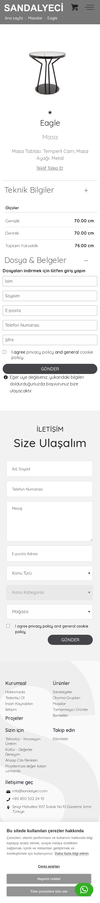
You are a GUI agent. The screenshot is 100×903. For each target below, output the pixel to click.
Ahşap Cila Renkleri (21, 760)
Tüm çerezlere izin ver (48, 891)
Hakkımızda (15, 691)
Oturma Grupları (66, 697)
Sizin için (14, 730)
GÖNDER (50, 369)
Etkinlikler (60, 738)
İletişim (11, 709)
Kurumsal (15, 683)
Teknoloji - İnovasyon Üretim (23, 741)
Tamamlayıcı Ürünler (70, 709)
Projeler (14, 718)
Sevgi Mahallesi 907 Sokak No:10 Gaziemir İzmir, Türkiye (52, 809)
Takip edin (64, 730)
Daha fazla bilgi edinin (72, 853)
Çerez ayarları (49, 866)
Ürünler (61, 683)
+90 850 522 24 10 (28, 798)
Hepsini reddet (48, 879)
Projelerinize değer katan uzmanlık (25, 768)
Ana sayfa (14, 18)
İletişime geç (19, 782)
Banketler (60, 715)
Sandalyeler (62, 691)
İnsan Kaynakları (19, 703)
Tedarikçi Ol (15, 697)
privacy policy (40, 352)
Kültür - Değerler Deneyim (19, 752)
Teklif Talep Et (49, 168)
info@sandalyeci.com (29, 790)
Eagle (52, 18)
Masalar (35, 18)
